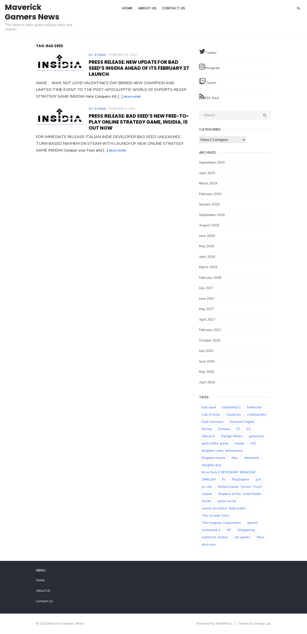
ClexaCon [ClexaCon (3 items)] (233, 414)
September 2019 (211, 162)
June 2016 (206, 361)
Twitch (207, 81)
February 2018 (210, 277)
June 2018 (206, 236)
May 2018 (206, 246)
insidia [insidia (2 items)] (239, 443)
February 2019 (210, 194)
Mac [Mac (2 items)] (235, 458)
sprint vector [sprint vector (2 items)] (227, 501)
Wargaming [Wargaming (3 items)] (246, 530)
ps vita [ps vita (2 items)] (207, 486)
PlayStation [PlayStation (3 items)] (240, 479)
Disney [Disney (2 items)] (207, 429)
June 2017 (206, 298)
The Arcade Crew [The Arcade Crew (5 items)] (215, 515)
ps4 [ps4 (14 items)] (258, 479)
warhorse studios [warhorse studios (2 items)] (215, 537)
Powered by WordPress (214, 623)
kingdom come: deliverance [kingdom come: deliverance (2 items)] (222, 450)
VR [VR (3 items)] (228, 530)
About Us (147, 8)
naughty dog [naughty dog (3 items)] (211, 465)
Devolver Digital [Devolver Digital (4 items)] (242, 421)
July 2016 (206, 351)
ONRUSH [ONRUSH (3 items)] (209, 479)
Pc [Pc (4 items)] (224, 479)
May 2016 (206, 371)
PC (91, 55)
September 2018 (211, 215)
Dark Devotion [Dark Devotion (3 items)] (213, 421)
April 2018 (207, 256)
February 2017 (210, 330)
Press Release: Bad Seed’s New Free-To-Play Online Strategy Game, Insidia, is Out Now (139, 122)
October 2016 (209, 340)
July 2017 (206, 288)
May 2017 (206, 309)
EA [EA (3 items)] (249, 429)
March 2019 (208, 183)
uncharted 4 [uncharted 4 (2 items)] (211, 530)
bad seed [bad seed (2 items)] (209, 407)
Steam (100, 55)
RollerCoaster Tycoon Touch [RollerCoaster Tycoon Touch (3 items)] (240, 486)
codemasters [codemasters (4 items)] (257, 414)
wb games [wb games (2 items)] (242, 537)
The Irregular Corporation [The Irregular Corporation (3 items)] (221, 522)
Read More (132, 97)
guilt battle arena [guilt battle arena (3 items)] (215, 443)
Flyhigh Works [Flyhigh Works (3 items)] (231, 436)
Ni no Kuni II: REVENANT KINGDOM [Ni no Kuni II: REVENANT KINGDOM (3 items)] (228, 472)
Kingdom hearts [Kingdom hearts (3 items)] (213, 458)
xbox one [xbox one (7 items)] (209, 544)
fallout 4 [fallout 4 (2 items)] (208, 436)
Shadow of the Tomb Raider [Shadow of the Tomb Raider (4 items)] (239, 494)
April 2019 (207, 173)
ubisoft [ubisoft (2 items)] (252, 522)
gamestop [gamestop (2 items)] (256, 436)
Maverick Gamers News (32, 12)
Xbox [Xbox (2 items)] (260, 537)
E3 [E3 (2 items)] (238, 429)
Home (127, 8)
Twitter (208, 51)
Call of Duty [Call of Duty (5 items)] (211, 414)
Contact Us (173, 8)
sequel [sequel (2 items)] (207, 494)
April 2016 (207, 382)
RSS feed (209, 96)
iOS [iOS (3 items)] (253, 443)
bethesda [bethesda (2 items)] (254, 407)
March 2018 (208, 267)
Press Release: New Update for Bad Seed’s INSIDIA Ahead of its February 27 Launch (139, 68)
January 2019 (209, 204)
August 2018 (209, 225)
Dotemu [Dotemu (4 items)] (224, 429)
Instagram (209, 66)
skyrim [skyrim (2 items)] (206, 501)
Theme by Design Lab (254, 623)
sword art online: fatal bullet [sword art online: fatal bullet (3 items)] (224, 508)
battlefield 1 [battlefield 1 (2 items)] (231, 407)
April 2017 (207, 319)
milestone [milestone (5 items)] (251, 458)
